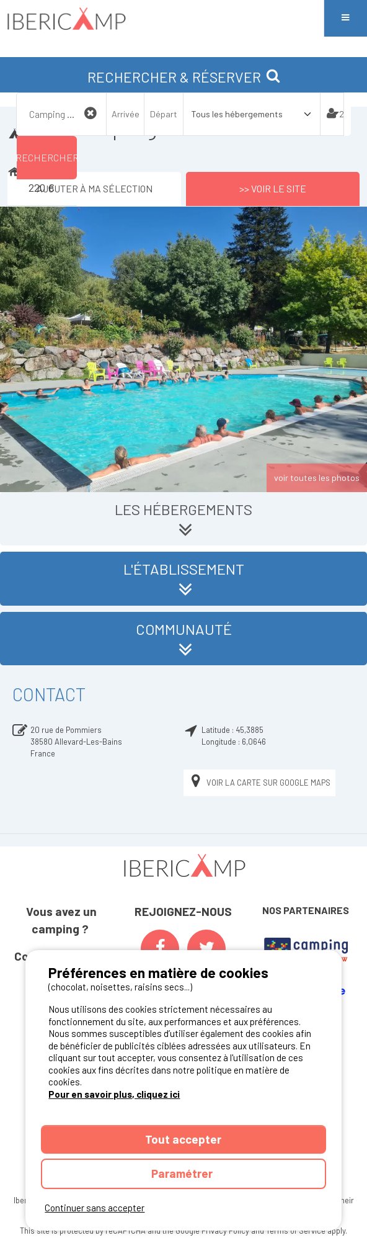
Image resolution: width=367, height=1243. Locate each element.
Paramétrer (183, 1173)
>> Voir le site (272, 188)
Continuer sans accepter (94, 1207)
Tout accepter (183, 1139)
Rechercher (47, 157)
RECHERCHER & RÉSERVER (183, 77)
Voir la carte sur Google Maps (259, 782)
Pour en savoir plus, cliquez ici (114, 1094)
